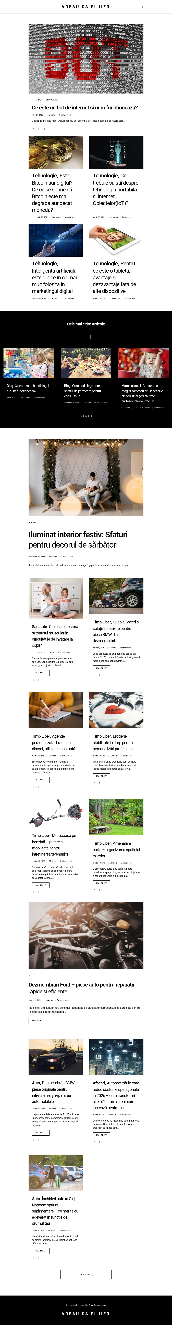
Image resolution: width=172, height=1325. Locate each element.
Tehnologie (51, 100)
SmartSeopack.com (97, 1305)
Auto (31, 976)
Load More (85, 1274)
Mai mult (40, 673)
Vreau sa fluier (86, 6)
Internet (37, 100)
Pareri (32, 522)
